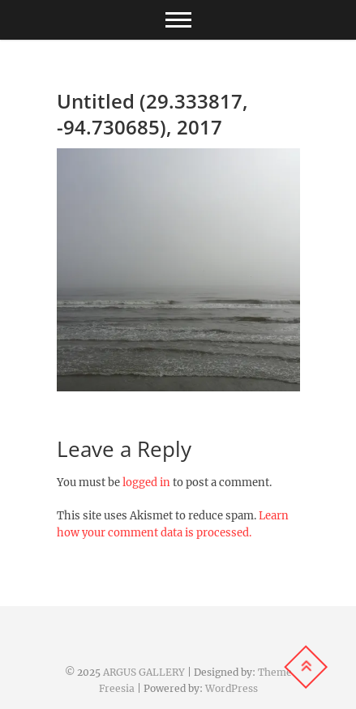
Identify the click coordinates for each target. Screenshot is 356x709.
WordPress (231, 688)
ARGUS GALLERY (144, 672)
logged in (146, 482)
